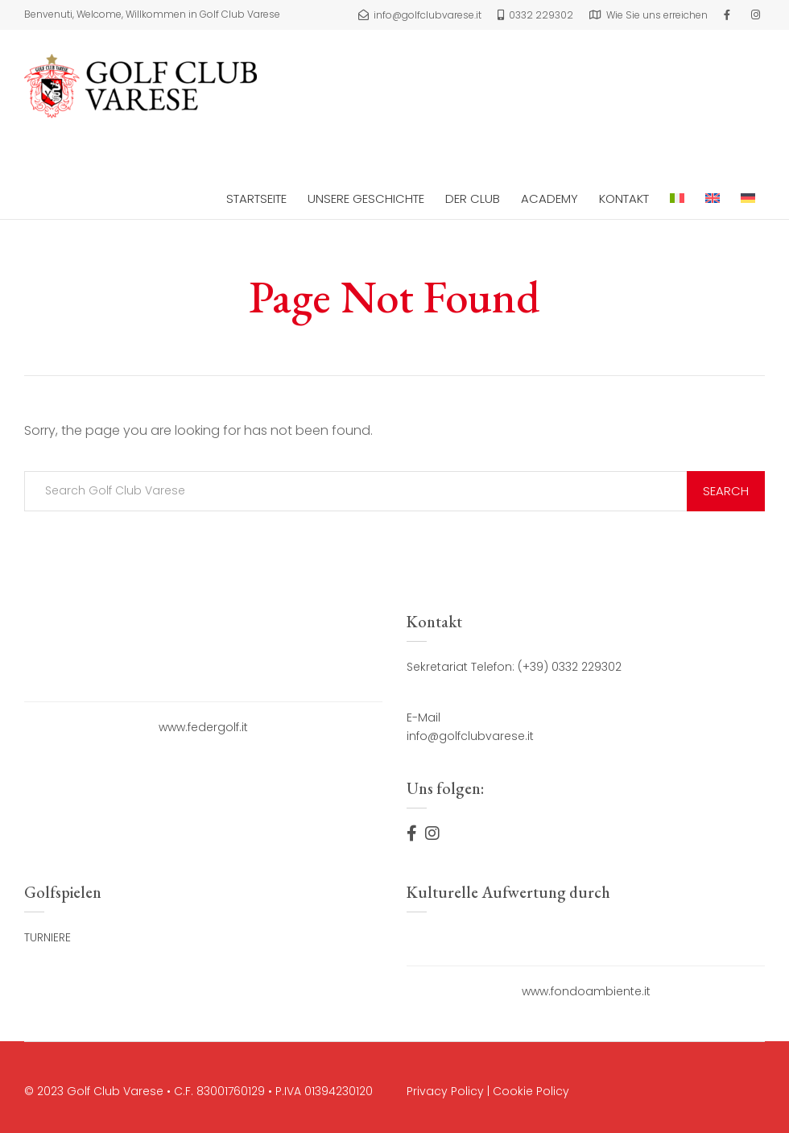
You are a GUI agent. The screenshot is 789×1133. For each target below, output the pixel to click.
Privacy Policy (445, 1091)
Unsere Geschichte (366, 198)
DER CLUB (472, 198)
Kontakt (624, 198)
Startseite (256, 198)
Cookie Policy (531, 1091)
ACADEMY (549, 198)
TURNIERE (47, 937)
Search (726, 490)
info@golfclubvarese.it (470, 736)
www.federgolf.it (203, 727)
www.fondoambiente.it (586, 991)
